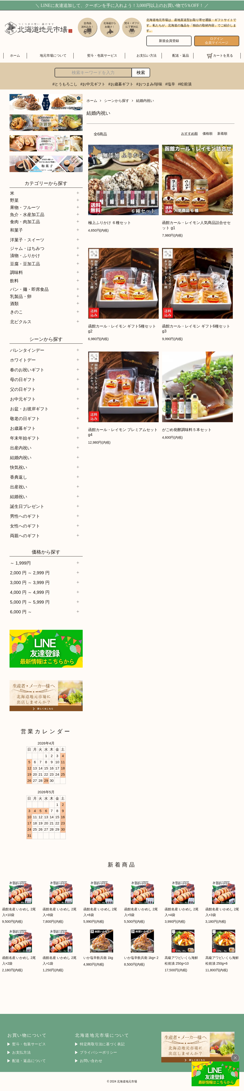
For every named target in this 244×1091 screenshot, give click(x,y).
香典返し (18, 477)
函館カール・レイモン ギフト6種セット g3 (196, 328)
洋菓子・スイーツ (27, 239)
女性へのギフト (25, 525)
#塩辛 (170, 84)
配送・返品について (29, 1061)
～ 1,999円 (20, 562)
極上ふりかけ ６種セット (109, 222)
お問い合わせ (91, 1061)
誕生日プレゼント (27, 506)
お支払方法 (21, 1052)
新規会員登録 (169, 41)
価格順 (208, 133)
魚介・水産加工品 (27, 214)
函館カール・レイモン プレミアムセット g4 (123, 432)
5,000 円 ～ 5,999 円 (30, 602)
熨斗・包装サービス (102, 55)
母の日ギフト (23, 379)
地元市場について (53, 55)
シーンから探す (116, 101)
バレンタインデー (27, 350)
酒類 (14, 303)
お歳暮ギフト (23, 428)
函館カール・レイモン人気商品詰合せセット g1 (196, 225)
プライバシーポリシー (98, 1052)
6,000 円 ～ (21, 611)
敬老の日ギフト (25, 418)
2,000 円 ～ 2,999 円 (30, 572)
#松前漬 (185, 84)
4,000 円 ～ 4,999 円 (30, 592)
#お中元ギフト (92, 84)
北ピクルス (20, 321)
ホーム (15, 55)
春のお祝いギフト (27, 369)
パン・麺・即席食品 (29, 289)
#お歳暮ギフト (120, 84)
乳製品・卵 (20, 296)
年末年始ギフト (25, 438)
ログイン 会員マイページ (216, 41)
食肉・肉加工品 (25, 221)
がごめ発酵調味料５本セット (187, 429)
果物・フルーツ (25, 207)
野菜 (14, 200)
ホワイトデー (23, 359)
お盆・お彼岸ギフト (29, 408)
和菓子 (16, 230)
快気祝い (18, 467)
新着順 (222, 133)
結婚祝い (18, 496)
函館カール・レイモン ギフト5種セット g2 (122, 328)
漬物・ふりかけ (25, 255)
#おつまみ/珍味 (149, 84)
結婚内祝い (20, 457)
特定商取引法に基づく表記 (102, 1044)
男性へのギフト (25, 516)
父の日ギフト (23, 389)
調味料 (16, 272)
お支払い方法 (147, 55)
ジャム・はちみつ (27, 248)
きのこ (16, 311)
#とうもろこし (64, 84)
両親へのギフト (25, 535)
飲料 (14, 280)
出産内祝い (20, 447)
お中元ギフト (23, 399)
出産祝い (18, 486)
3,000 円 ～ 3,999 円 (30, 582)
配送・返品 (180, 55)
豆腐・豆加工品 (25, 263)
